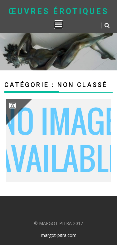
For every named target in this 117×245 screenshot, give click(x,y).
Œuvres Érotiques (58, 11)
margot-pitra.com (58, 235)
